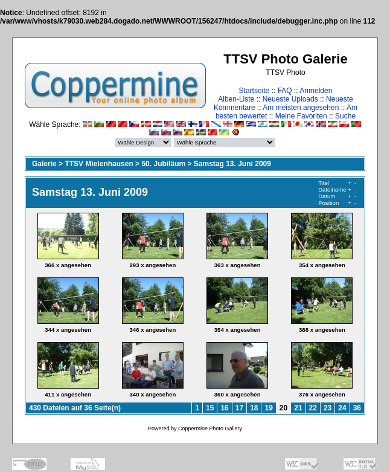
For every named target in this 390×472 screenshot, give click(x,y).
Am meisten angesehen (301, 107)
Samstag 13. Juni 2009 (232, 164)
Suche (345, 116)
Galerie (44, 164)
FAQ (285, 90)
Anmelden (315, 90)
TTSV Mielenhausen (99, 164)
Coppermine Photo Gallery (210, 428)
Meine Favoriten (301, 116)
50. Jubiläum (163, 164)
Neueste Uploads (290, 99)
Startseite (254, 90)
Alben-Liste (236, 99)
